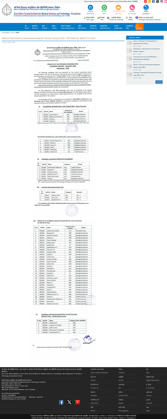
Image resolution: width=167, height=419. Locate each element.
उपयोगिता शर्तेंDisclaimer (95, 401)
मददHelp (148, 409)
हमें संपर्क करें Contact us (94, 386)
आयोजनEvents (121, 401)
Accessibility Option (125, 1)
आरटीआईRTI (121, 386)
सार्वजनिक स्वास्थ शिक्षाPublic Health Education (99, 371)
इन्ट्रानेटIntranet (149, 401)
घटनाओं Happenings (118, 27)
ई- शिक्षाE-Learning (150, 386)
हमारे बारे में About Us (35, 27)
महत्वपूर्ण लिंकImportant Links (105, 27)
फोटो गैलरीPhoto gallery (123, 409)
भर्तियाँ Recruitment (82, 27)
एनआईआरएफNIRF (129, 27)
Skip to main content (91, 1)
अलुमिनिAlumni (121, 378)
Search (101, 1)
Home (12, 32)
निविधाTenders (122, 371)
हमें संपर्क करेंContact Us (93, 27)
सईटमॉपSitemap (94, 393)
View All (159, 82)
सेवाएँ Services (45, 27)
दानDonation (139, 27)
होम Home (27, 27)
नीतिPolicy (93, 409)
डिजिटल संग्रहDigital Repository (152, 378)
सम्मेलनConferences (123, 393)
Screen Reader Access (111, 1)
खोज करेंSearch (93, 378)
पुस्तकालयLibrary (149, 393)
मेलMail (147, 371)
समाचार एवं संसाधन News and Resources (68, 27)
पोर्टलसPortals (55, 27)
